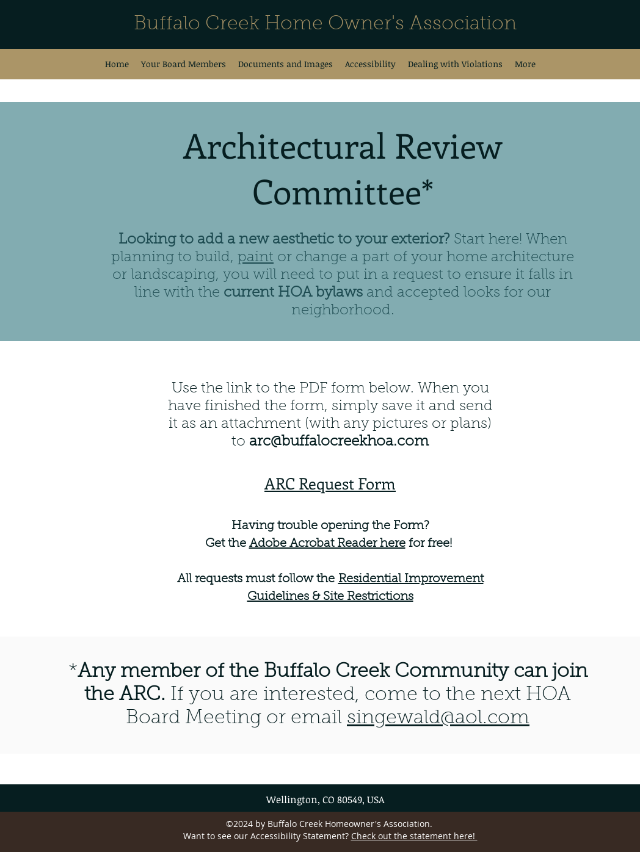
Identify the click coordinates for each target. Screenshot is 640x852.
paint (256, 257)
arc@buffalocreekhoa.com (339, 442)
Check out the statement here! (414, 836)
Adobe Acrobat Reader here (327, 544)
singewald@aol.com (438, 718)
